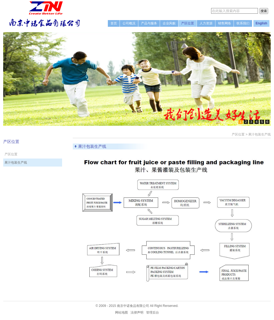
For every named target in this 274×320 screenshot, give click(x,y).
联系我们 (243, 23)
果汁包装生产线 (16, 162)
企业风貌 (169, 23)
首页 (114, 23)
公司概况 (129, 23)
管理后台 (152, 312)
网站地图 (121, 312)
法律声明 (137, 312)
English (261, 23)
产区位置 (187, 23)
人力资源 (206, 23)
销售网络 (224, 23)
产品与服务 (149, 23)
